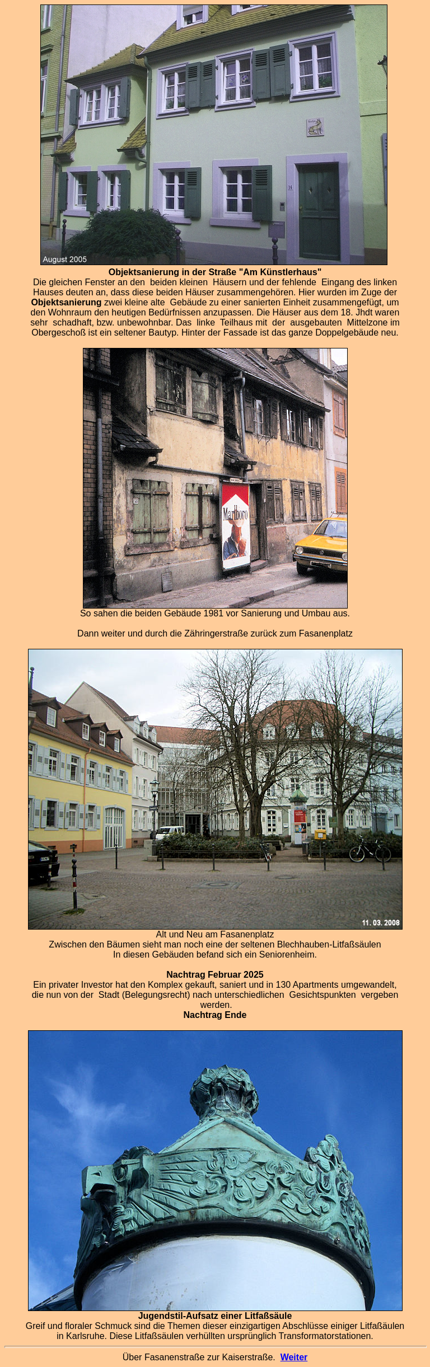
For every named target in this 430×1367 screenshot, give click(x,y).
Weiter (294, 1357)
